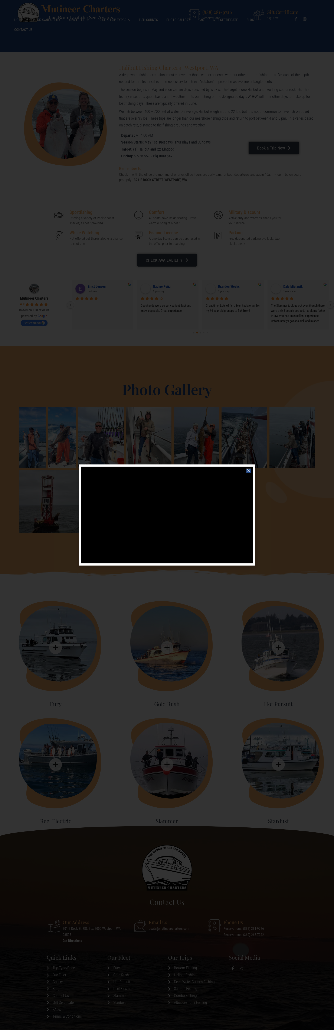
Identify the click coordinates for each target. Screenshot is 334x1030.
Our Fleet (79, 36)
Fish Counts (148, 36)
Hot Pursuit (278, 704)
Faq (201, 36)
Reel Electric (55, 821)
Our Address (76, 922)
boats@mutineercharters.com (169, 929)
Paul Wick (290, 286)
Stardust (278, 821)
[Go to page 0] (193, 333)
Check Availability (46, 36)
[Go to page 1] (197, 333)
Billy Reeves (96, 286)
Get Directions (72, 941)
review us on (34, 323)
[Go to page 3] (203, 332)
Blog (250, 36)
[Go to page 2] (200, 333)
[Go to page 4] (207, 332)
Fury (56, 704)
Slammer (167, 821)
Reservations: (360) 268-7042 (243, 935)
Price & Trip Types (114, 36)
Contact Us (23, 46)
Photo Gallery (178, 36)
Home (18, 36)
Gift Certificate (282, 12)
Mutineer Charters (34, 298)
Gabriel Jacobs (228, 286)
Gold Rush (167, 704)
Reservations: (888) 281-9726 (243, 929)
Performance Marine (167, 286)
